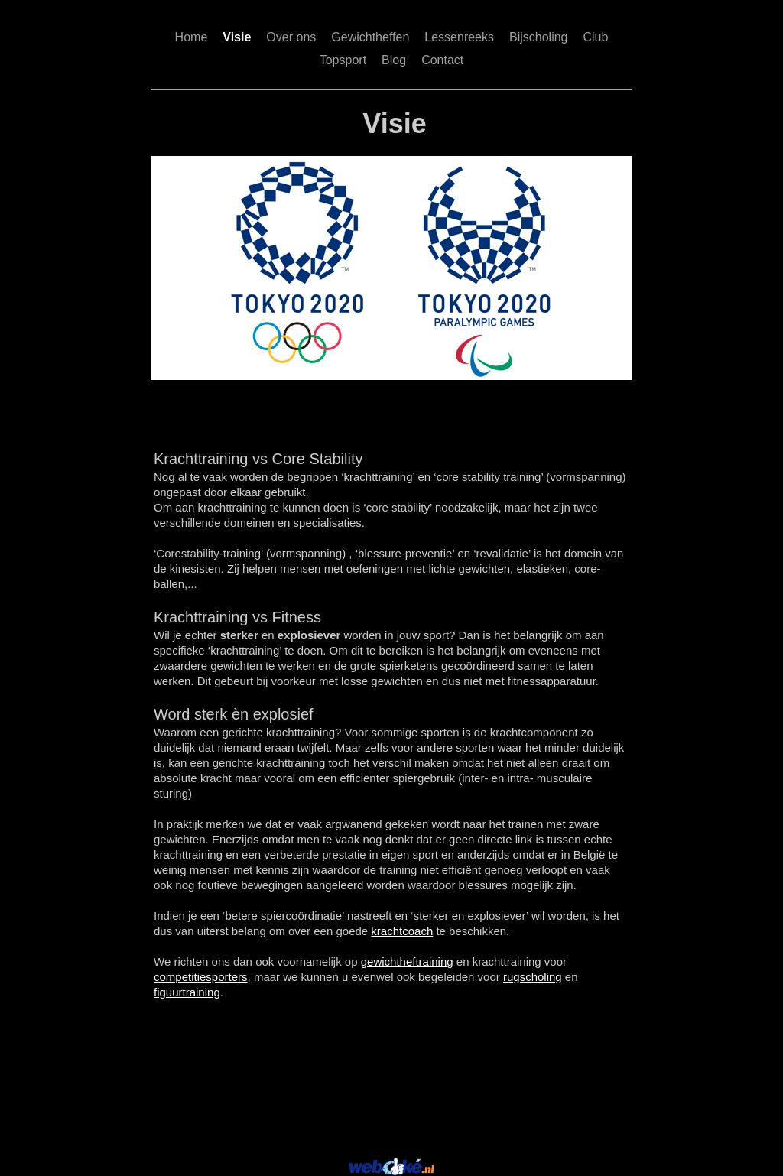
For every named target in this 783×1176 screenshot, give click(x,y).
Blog (394, 60)
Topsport (343, 60)
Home (191, 37)
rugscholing (532, 976)
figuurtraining (187, 992)
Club (595, 37)
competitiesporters (201, 976)
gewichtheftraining (407, 961)
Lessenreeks (459, 37)
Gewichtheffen (370, 37)
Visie (237, 37)
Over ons (291, 37)
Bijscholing (538, 37)
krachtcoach (402, 930)
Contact (442, 60)
